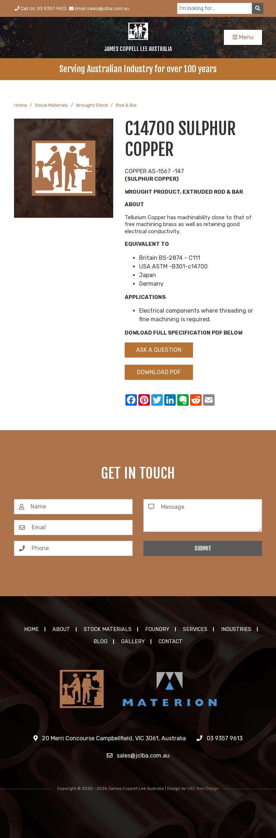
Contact (170, 642)
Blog (100, 642)
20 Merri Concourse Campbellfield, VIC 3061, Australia (109, 738)
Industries (236, 629)
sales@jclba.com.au (138, 755)
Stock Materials (51, 105)
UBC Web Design (203, 788)
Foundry (157, 629)
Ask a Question (158, 349)
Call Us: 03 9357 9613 (40, 8)
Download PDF (159, 372)
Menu (243, 37)
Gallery (133, 642)
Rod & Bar (126, 105)
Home (20, 105)
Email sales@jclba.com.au (99, 8)
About (61, 629)
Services (195, 629)
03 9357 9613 (220, 738)
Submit (202, 548)
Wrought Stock (92, 105)
